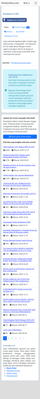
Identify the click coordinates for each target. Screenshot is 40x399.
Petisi (6, 27)
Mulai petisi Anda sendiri (20, 136)
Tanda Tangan (20, 27)
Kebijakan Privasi (11, 36)
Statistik (20, 31)
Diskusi (8, 31)
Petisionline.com (10, 3)
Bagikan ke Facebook (14, 20)
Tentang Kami (12, 376)
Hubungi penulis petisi (21, 63)
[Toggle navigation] (36, 3)
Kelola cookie (12, 373)
